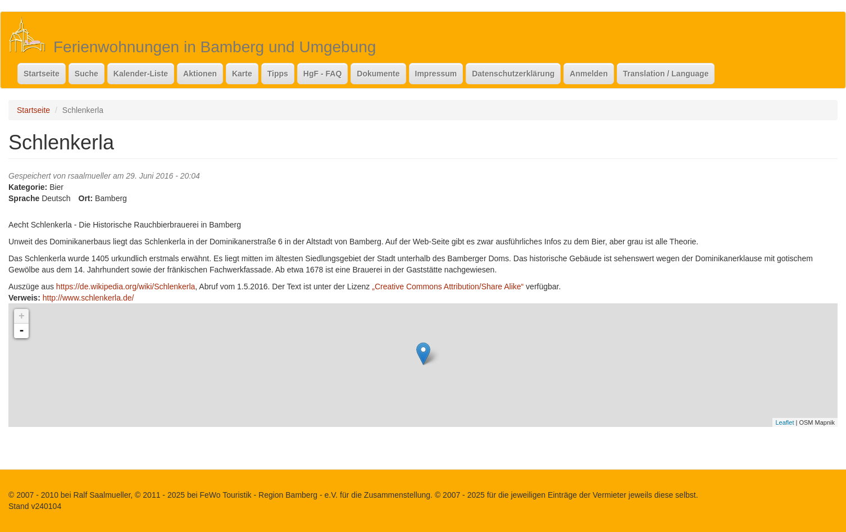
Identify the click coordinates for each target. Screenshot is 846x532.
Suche (86, 73)
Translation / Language (665, 73)
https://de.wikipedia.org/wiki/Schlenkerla (125, 286)
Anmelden (589, 73)
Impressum (436, 73)
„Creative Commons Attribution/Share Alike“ (448, 286)
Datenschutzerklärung (513, 73)
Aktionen (200, 73)
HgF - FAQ (322, 73)
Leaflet (784, 422)
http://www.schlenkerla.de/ (88, 297)
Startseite (42, 73)
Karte (242, 73)
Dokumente (378, 73)
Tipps (277, 73)
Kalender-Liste (140, 73)
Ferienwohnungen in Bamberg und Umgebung (214, 47)
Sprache (23, 198)
